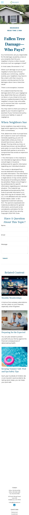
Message (4, 244)
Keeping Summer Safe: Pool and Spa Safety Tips (14, 370)
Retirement (14, 512)
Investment (14, 514)
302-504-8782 (16, 490)
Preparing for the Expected (13, 332)
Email (3, 235)
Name (3, 225)
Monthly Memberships (12, 298)
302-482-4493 (16, 492)
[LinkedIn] (14, 505)
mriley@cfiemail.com (14, 502)
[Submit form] (5, 258)
